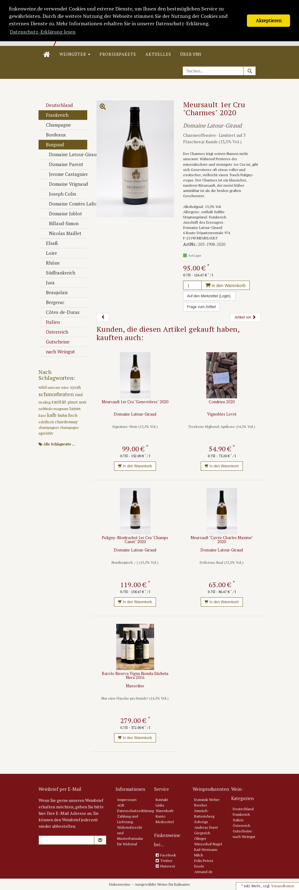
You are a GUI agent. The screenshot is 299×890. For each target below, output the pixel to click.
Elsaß (49, 243)
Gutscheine (55, 342)
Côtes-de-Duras (60, 312)
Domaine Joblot (62, 213)
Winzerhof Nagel (208, 844)
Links (160, 805)
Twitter (166, 860)
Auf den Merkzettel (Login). (209, 296)
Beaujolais (54, 292)
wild (43, 387)
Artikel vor (245, 317)
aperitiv (46, 433)
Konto (160, 816)
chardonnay (66, 422)
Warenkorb (164, 810)
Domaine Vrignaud (65, 184)
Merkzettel (165, 821)
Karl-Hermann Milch (205, 852)
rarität (59, 401)
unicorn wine (58, 387)
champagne (69, 427)
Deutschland (56, 105)
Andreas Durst (206, 827)
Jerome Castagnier (65, 174)
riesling (45, 402)
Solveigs (201, 821)
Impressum (127, 799)
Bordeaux (53, 135)
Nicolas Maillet (62, 233)
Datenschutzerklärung (135, 810)
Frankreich (54, 115)
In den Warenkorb (135, 466)
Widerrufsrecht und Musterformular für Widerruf (130, 835)
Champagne (55, 125)
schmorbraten (57, 394)
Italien (50, 322)
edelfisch (47, 422)
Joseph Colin (59, 194)
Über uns (191, 54)
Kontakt (162, 799)
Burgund (52, 144)
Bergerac (52, 302)
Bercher (200, 805)
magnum (61, 408)
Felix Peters (203, 860)
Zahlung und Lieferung (127, 819)
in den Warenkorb (225, 285)
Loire (48, 253)
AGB (120, 805)
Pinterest (167, 866)
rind (79, 394)
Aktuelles (158, 54)
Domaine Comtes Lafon (65, 204)
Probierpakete (118, 54)
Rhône (50, 263)
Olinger (200, 838)
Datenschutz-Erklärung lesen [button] (43, 31)
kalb (52, 415)
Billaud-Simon (61, 223)
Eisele (199, 866)
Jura (47, 282)
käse (43, 415)
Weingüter (74, 54)
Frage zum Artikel (201, 307)
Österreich (54, 332)
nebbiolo (46, 408)
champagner (49, 427)
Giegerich (202, 833)
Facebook (168, 855)
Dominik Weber (206, 799)
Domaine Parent (63, 164)
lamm (74, 408)
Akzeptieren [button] (268, 20)
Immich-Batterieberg (204, 813)
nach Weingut (57, 351)
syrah (75, 387)
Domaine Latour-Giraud (65, 154)
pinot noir (77, 402)
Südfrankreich (57, 273)
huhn (63, 415)
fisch (72, 415)
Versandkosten (282, 886)
